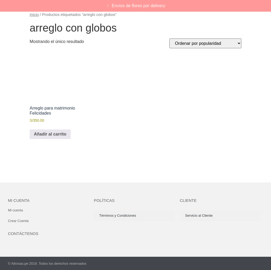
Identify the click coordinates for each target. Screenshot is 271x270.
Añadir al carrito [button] (50, 134)
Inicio (34, 14)
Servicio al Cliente (199, 215)
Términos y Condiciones (117, 215)
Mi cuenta (18, 200)
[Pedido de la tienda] (205, 43)
